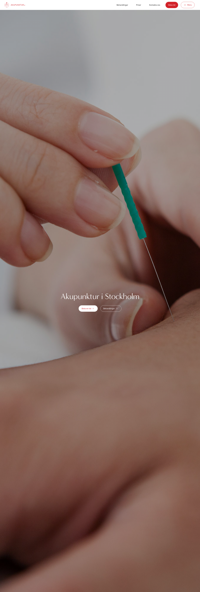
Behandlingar (122, 5)
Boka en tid (88, 308)
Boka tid (171, 5)
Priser (138, 5)
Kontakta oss (154, 5)
